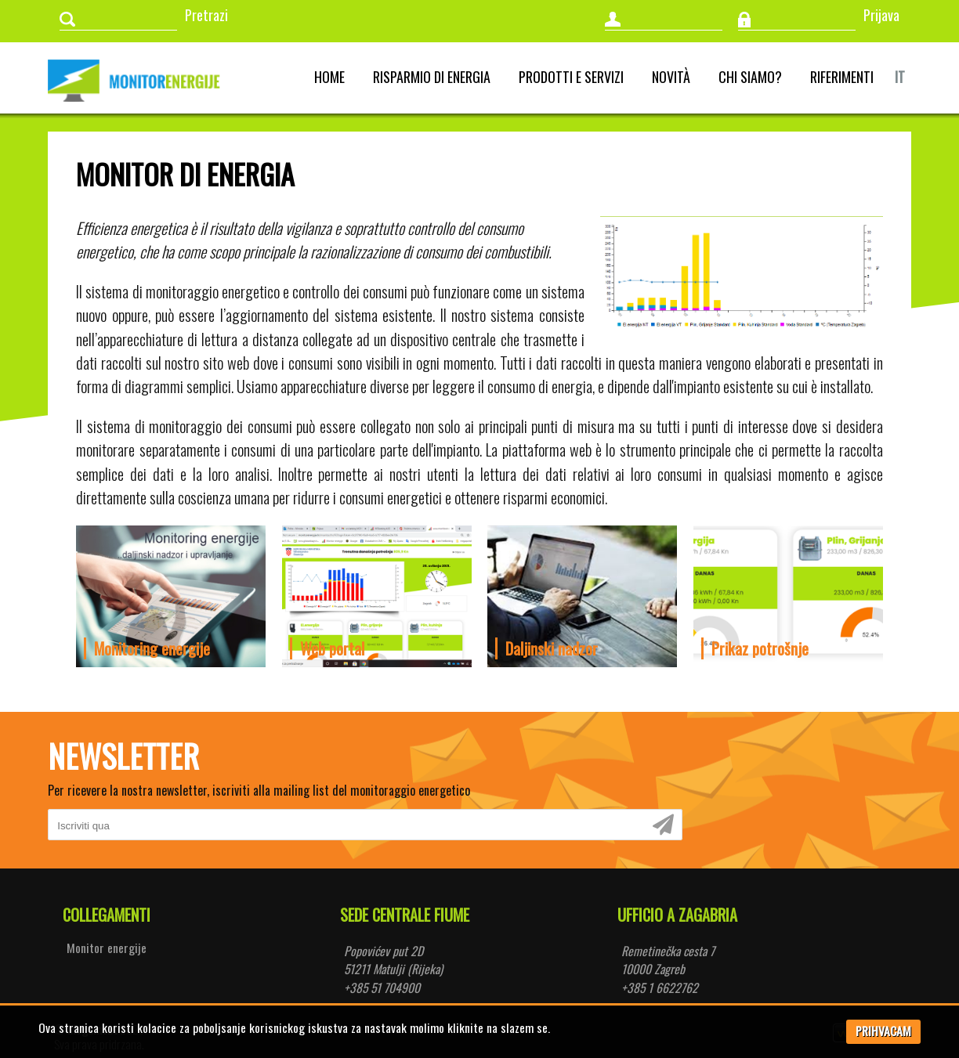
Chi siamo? (750, 77)
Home (329, 77)
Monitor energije (107, 947)
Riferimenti (842, 77)
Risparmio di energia (431, 77)
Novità (671, 77)
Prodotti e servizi (571, 77)
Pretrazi (206, 15)
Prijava (881, 15)
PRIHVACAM (883, 1030)
